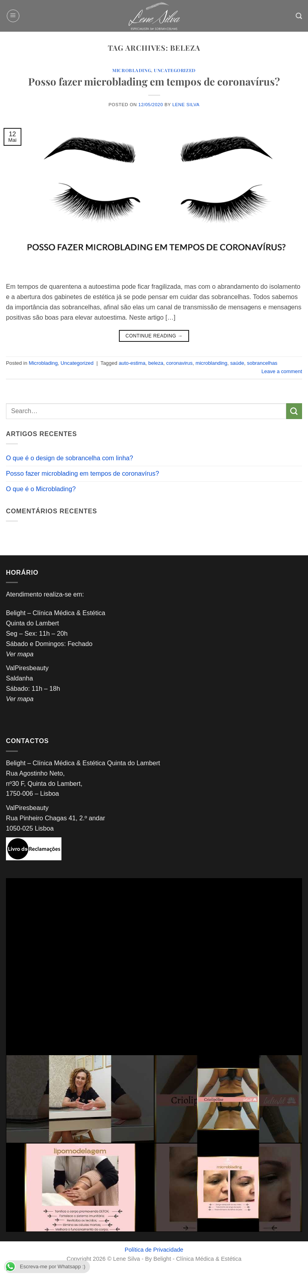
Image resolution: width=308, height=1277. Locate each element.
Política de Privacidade (154, 1250)
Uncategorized (174, 70)
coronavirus (179, 363)
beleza (155, 363)
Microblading (131, 70)
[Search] (299, 16)
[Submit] (294, 411)
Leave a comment (281, 371)
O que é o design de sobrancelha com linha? (69, 457)
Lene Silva (186, 104)
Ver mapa (19, 654)
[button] (13, 16)
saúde (237, 363)
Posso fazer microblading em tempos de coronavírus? (154, 81)
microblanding (211, 363)
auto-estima (132, 363)
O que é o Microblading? (41, 488)
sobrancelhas (262, 363)
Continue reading (154, 336)
